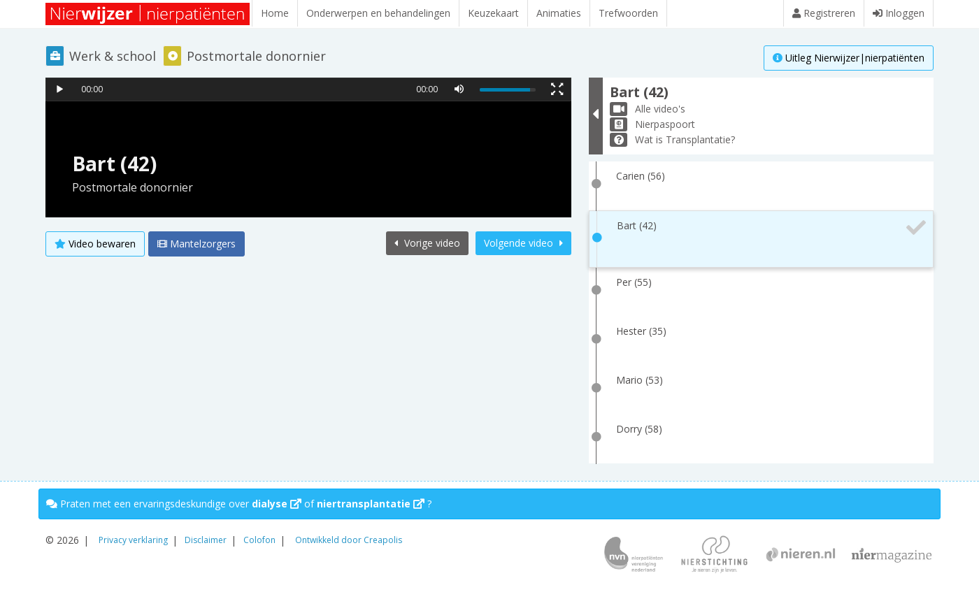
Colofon (259, 540)
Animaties (558, 13)
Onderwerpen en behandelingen (378, 13)
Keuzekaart (493, 13)
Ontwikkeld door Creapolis (348, 540)
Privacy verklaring (133, 540)
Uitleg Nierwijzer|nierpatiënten (848, 57)
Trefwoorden (628, 13)
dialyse (276, 503)
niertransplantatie (370, 503)
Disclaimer (206, 540)
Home (275, 13)
